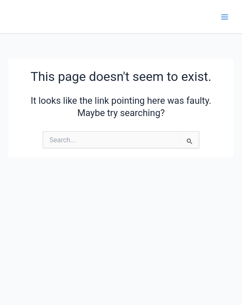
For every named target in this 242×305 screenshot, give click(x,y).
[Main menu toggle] (225, 17)
